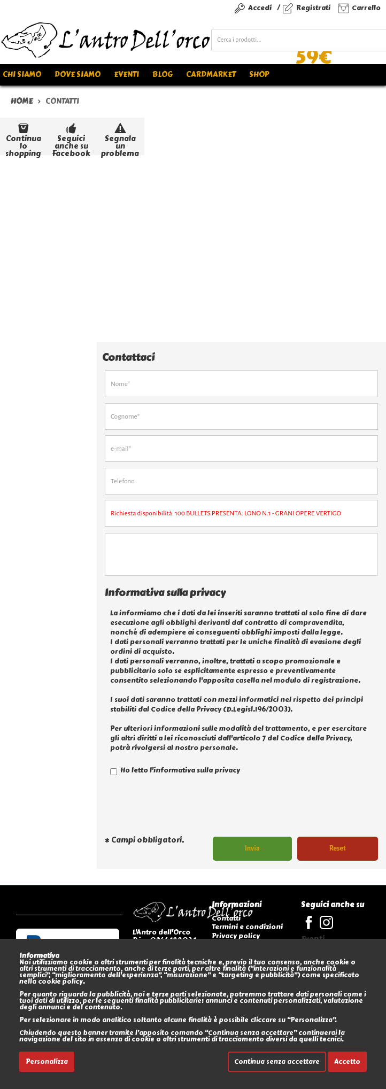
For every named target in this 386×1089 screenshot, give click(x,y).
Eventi (126, 74)
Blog (162, 74)
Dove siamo (78, 74)
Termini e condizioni (247, 927)
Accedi (260, 8)
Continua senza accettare (277, 1062)
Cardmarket (211, 74)
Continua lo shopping (23, 137)
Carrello (366, 8)
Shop (259, 74)
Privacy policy (236, 936)
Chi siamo (22, 74)
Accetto (347, 1062)
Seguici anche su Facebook (71, 137)
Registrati (313, 8)
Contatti (226, 918)
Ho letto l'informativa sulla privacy (175, 770)
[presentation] (186, 810)
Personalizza (47, 1062)
